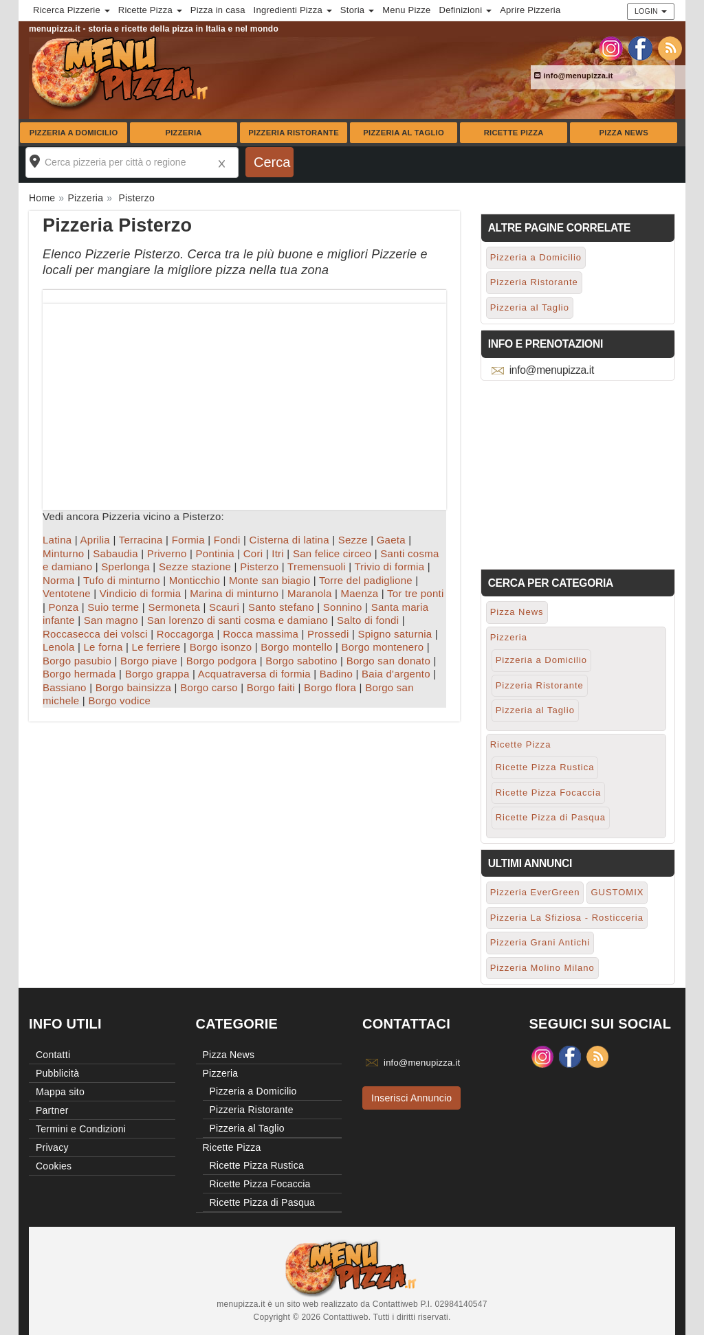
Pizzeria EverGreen (535, 892)
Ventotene (67, 593)
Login (651, 11)
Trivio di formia (390, 566)
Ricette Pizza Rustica (545, 767)
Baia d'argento (396, 674)
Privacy (52, 1147)
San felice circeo (332, 553)
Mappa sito (60, 1091)
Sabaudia (115, 553)
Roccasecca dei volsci (95, 634)
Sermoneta (174, 607)
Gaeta (391, 540)
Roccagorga (185, 634)
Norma (58, 580)
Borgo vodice (119, 700)
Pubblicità (57, 1073)
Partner (52, 1110)
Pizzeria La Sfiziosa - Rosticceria (567, 917)
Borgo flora (330, 687)
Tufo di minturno (121, 580)
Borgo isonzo (221, 647)
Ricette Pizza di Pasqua (551, 817)
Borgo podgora (221, 660)
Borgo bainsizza (133, 687)
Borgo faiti (271, 687)
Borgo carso (209, 687)
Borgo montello (296, 647)
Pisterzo (259, 566)
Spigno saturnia (395, 634)
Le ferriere (156, 647)
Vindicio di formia (140, 593)
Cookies (54, 1165)
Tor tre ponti (415, 593)
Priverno (167, 553)
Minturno (63, 553)
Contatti (53, 1054)
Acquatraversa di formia (254, 674)
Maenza (359, 593)
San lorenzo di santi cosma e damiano (237, 620)
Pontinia (215, 553)
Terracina (141, 540)
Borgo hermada (79, 674)
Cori (253, 553)
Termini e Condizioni (81, 1128)
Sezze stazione (195, 566)
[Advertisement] (244, 400)
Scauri (224, 607)
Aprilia (95, 540)
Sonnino (342, 607)
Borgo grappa (157, 674)
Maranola (309, 593)
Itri (278, 553)
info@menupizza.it (573, 75)
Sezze (353, 540)
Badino (336, 674)
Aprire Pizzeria (530, 10)
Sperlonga (125, 566)
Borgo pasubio (77, 660)
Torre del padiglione (365, 580)
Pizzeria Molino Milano (542, 968)
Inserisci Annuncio (411, 1097)
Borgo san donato (388, 660)
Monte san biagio (269, 580)
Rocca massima (260, 634)
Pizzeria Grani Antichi (540, 942)
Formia (188, 540)
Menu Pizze (406, 10)
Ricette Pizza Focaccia (549, 792)
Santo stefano (281, 607)
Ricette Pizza (514, 132)
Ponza (64, 607)
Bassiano (65, 687)
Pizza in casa (217, 10)
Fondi (227, 540)
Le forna (103, 647)
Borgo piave (148, 660)
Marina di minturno (234, 593)
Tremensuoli (316, 566)
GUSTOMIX (617, 892)
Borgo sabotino (301, 660)
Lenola (59, 647)
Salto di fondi (368, 620)
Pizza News (624, 132)
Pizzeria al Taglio (403, 132)
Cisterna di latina (289, 540)
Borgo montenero (383, 647)
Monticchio (194, 580)
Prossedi (328, 634)
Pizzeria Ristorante (293, 132)
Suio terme (113, 607)
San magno (111, 620)
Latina (57, 540)
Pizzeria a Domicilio (74, 132)
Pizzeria (183, 132)
